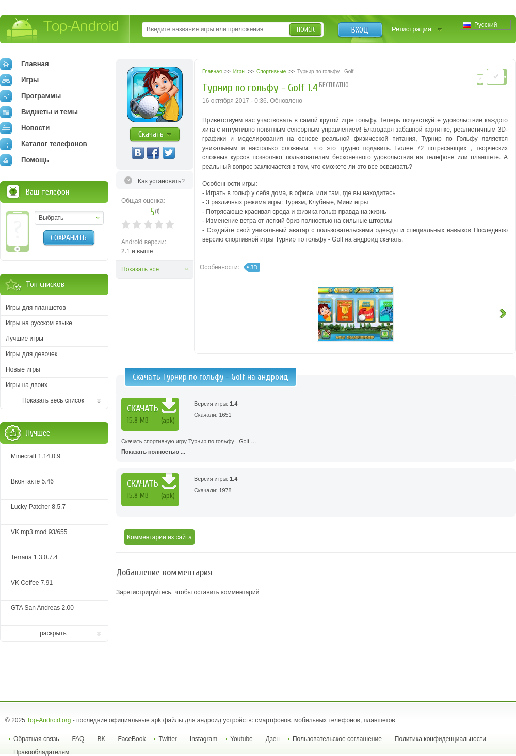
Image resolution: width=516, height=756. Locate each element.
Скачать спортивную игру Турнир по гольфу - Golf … (316, 447)
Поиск (306, 29)
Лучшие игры (24, 338)
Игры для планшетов (36, 307)
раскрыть (53, 633)
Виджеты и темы (39, 112)
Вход (359, 30)
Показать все (140, 269)
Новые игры (23, 369)
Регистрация (411, 29)
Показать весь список (53, 400)
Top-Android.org (49, 720)
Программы (30, 96)
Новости (25, 128)
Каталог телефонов (43, 144)
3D (253, 267)
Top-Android (63, 30)
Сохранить (69, 238)
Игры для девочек (31, 354)
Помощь (24, 160)
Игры (19, 80)
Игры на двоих (26, 385)
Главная (24, 64)
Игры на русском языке (39, 323)
